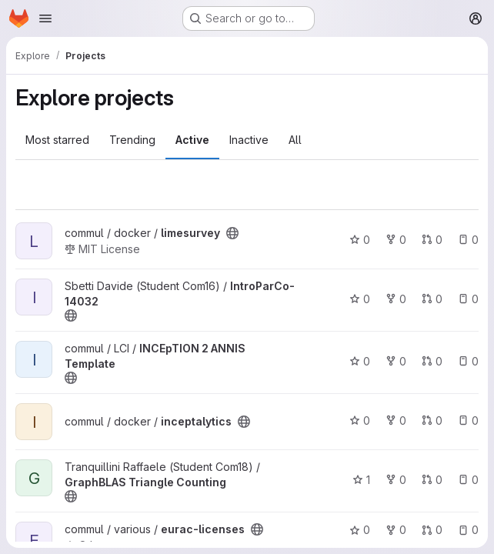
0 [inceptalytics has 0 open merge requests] (432, 420)
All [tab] (295, 139)
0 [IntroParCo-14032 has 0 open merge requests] (432, 298)
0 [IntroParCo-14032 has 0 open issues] (468, 298)
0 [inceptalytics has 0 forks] (396, 420)
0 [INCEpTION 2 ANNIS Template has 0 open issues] (468, 361)
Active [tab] (192, 139)
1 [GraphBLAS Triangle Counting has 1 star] (361, 479)
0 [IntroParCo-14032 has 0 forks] (396, 298)
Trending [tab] (132, 139)
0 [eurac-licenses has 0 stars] (359, 529)
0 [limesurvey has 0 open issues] (468, 239)
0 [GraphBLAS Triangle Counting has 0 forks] (396, 479)
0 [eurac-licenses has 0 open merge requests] (432, 529)
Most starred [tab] (57, 139)
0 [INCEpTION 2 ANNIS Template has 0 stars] (359, 361)
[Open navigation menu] (45, 18)
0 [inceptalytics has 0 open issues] (468, 420)
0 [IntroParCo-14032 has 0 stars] (359, 298)
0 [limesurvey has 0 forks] (396, 239)
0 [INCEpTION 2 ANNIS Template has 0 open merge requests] (432, 361)
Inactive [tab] (249, 139)
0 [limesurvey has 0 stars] (359, 239)
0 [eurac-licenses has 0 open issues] (468, 529)
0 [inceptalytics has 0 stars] (359, 420)
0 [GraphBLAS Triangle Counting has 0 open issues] (468, 479)
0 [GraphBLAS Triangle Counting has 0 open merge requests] (432, 479)
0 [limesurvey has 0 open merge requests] (432, 239)
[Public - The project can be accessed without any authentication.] (232, 233)
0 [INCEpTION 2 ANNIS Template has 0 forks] (396, 361)
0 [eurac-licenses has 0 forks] (396, 529)
